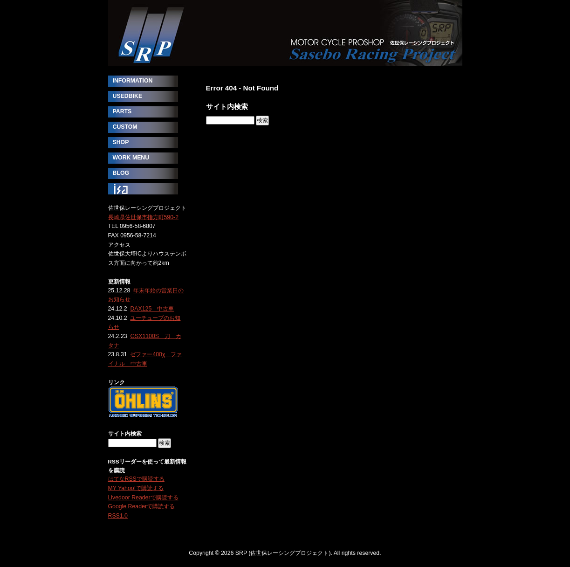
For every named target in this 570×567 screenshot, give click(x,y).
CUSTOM (125, 127)
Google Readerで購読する (141, 506)
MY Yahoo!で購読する (136, 488)
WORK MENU (131, 157)
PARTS (122, 111)
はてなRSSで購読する (136, 479)
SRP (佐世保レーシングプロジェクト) (285, 33)
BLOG (121, 173)
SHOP (121, 142)
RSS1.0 (118, 515)
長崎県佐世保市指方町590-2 (143, 217)
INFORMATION (133, 80)
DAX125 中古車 (152, 308)
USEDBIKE (128, 96)
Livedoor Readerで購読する (143, 497)
